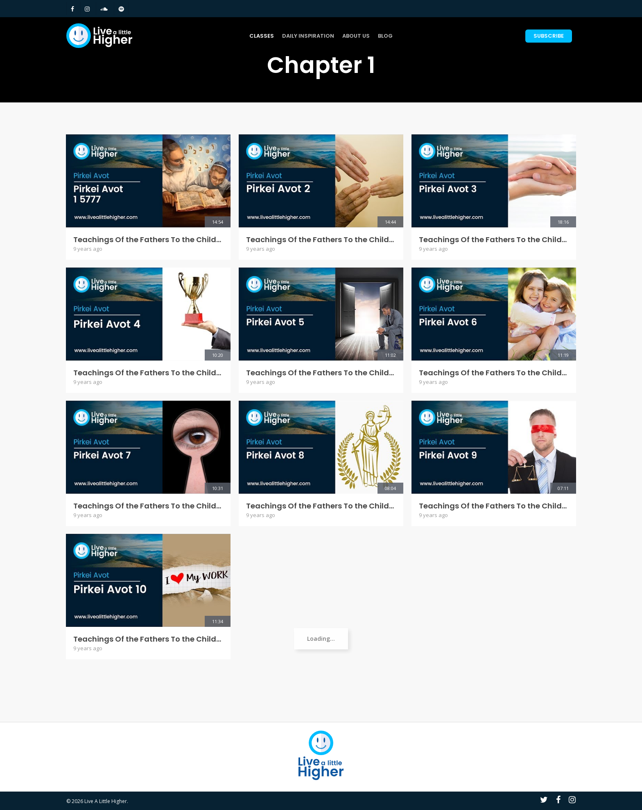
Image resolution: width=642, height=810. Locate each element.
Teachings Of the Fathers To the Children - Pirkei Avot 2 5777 (321, 240)
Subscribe (548, 36)
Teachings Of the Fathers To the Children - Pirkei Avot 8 (321, 506)
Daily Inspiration (308, 36)
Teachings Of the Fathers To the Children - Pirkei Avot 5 (321, 373)
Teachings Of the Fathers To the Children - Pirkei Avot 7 (148, 506)
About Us (356, 36)
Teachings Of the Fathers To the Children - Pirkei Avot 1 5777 (148, 240)
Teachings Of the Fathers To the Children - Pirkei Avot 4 (148, 373)
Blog (385, 36)
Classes (261, 36)
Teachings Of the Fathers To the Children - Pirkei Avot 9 (494, 506)
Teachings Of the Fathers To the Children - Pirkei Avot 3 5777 (494, 240)
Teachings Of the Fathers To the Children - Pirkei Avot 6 (494, 373)
